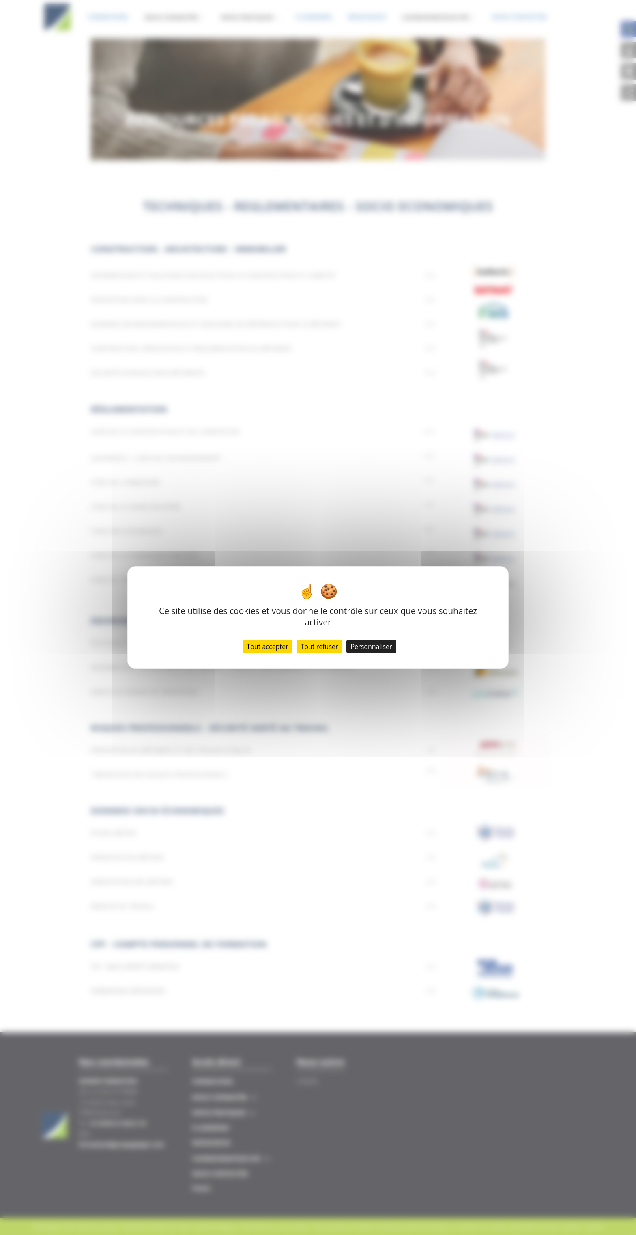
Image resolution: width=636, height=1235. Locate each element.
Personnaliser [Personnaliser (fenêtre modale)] (371, 646)
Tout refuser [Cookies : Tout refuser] (319, 646)
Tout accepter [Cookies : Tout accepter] (267, 646)
